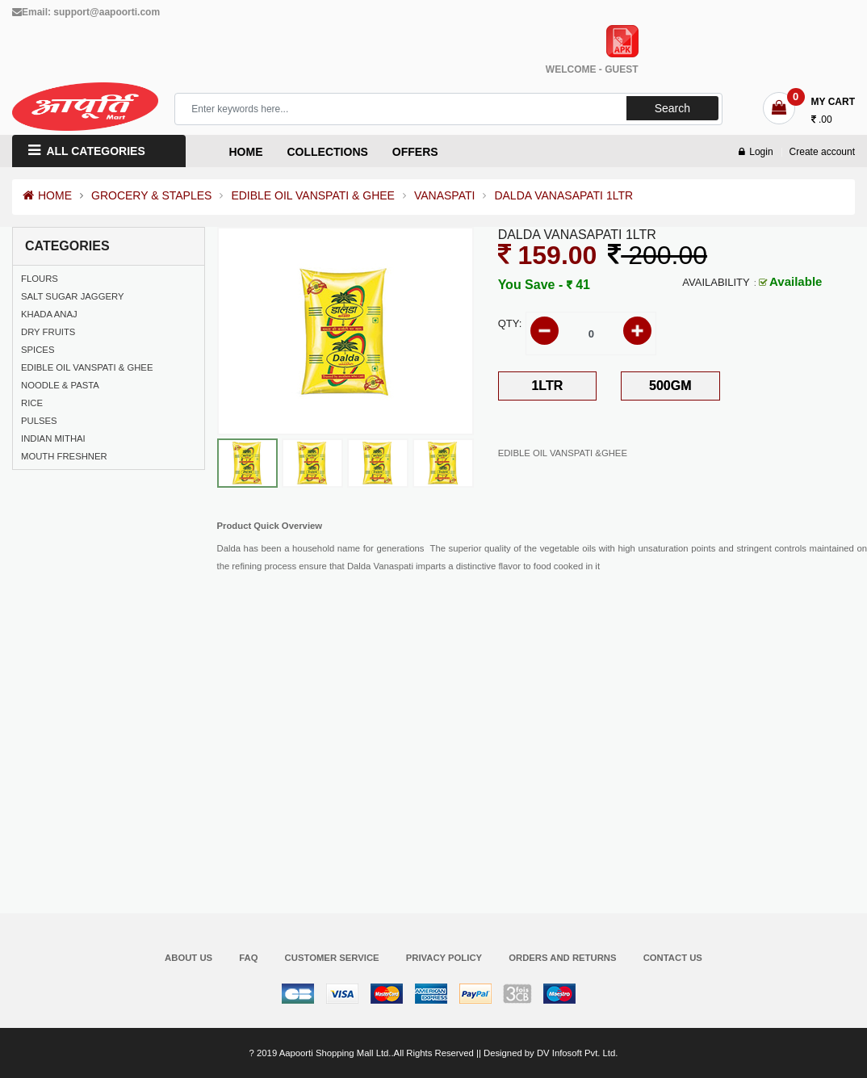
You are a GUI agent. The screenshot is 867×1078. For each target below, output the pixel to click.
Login (756, 151)
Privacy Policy (444, 958)
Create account (822, 151)
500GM (670, 385)
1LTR (547, 385)
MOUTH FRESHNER (64, 456)
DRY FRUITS (48, 332)
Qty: (510, 323)
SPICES (37, 349)
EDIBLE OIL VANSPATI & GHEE (313, 195)
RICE (32, 403)
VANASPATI (444, 195)
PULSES (39, 421)
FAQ (248, 958)
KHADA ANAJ (49, 314)
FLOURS (39, 278)
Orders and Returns (562, 958)
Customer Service (332, 958)
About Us (188, 958)
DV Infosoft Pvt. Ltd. (577, 1053)
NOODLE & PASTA (60, 385)
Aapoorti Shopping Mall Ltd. (335, 1053)
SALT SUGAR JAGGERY (72, 296)
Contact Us (672, 958)
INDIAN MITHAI (53, 438)
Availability (715, 282)
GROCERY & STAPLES (151, 195)
